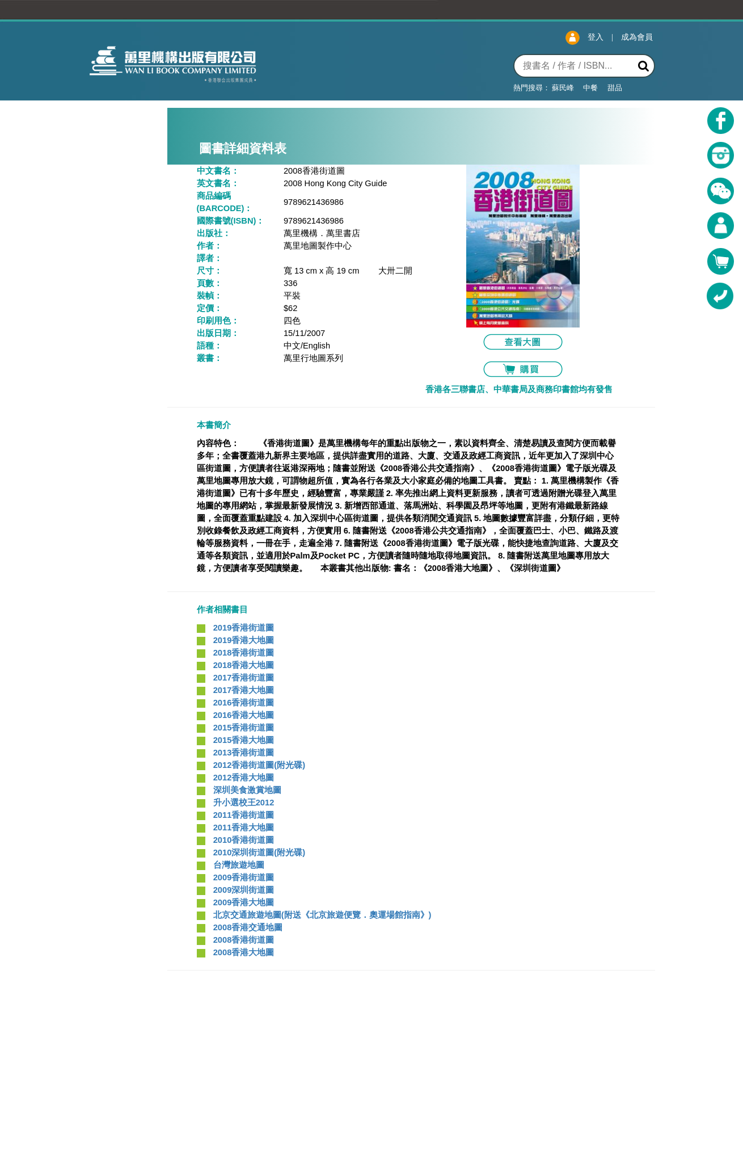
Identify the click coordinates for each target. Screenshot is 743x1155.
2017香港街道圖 (244, 677)
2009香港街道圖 (244, 877)
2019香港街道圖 (244, 627)
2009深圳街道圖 (244, 889)
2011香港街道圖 (244, 815)
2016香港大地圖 (244, 715)
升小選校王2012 (244, 802)
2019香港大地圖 (244, 640)
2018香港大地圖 (244, 665)
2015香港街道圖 (244, 727)
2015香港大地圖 (244, 740)
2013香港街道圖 (244, 752)
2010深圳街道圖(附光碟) (259, 852)
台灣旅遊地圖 (238, 865)
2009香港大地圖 (244, 902)
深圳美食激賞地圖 (247, 790)
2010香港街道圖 (244, 840)
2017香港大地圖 (244, 690)
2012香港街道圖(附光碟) (259, 765)
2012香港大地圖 (244, 777)
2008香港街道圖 (244, 939)
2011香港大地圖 (244, 827)
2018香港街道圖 (244, 652)
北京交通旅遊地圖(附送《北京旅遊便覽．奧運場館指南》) (322, 914)
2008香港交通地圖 (248, 927)
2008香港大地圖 (244, 952)
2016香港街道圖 (244, 702)
